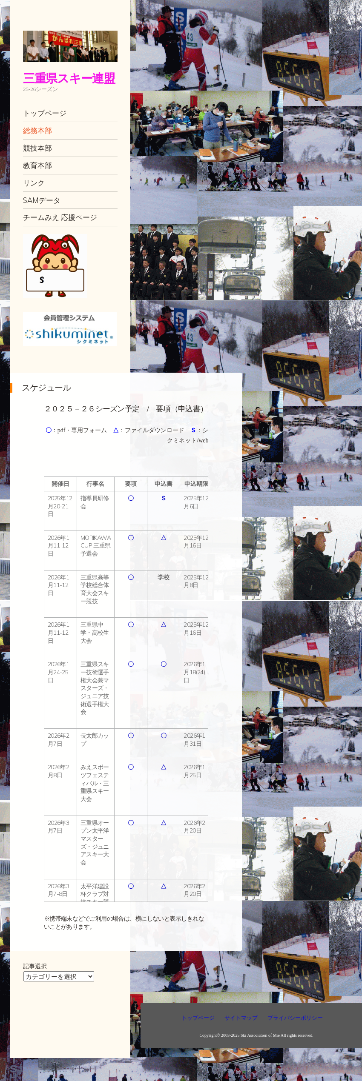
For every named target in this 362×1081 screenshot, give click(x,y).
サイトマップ (241, 1018)
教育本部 (37, 165)
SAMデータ (41, 200)
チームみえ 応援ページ (60, 217)
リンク (34, 182)
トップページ (44, 112)
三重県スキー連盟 (69, 78)
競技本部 (37, 147)
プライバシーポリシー (295, 1018)
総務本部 (37, 130)
